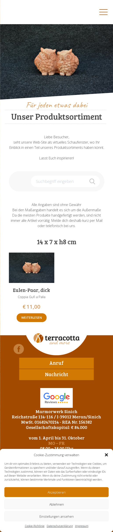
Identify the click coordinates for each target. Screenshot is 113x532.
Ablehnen (56, 504)
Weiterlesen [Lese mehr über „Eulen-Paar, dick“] (31, 317)
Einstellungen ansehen (56, 516)
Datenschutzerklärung (60, 526)
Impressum (81, 526)
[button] (106, 455)
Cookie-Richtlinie (35, 526)
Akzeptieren (57, 492)
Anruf (56, 362)
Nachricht (56, 374)
